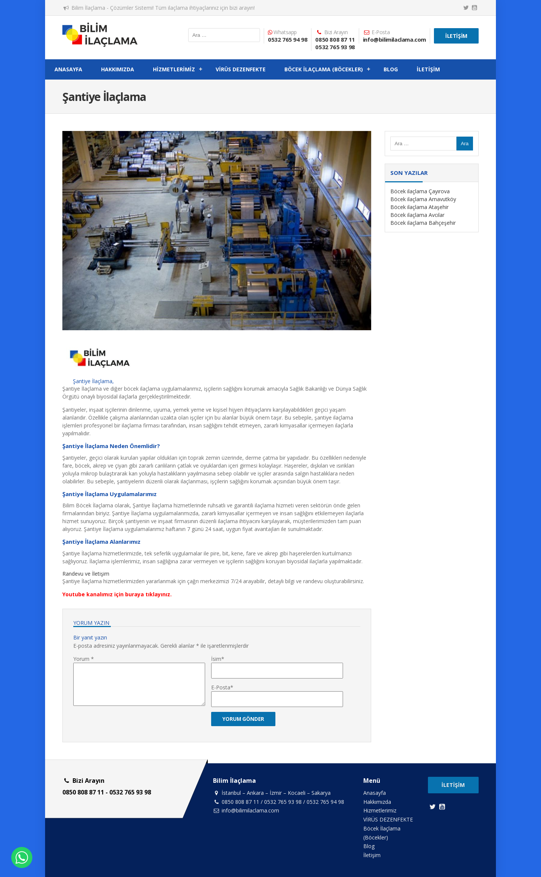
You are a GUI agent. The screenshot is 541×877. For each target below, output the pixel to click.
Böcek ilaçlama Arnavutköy (423, 199)
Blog (391, 69)
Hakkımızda (117, 69)
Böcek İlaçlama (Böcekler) (323, 69)
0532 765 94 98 (287, 39)
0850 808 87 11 (335, 39)
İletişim (456, 35)
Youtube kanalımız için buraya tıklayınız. (117, 594)
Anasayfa (68, 69)
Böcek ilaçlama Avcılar (417, 214)
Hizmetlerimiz (174, 69)
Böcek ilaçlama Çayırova (420, 191)
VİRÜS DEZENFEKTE (241, 69)
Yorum (83, 658)
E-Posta (220, 687)
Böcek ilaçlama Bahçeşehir (423, 222)
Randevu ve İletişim (85, 573)
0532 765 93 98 (335, 47)
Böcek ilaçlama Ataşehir (419, 207)
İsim (216, 658)
